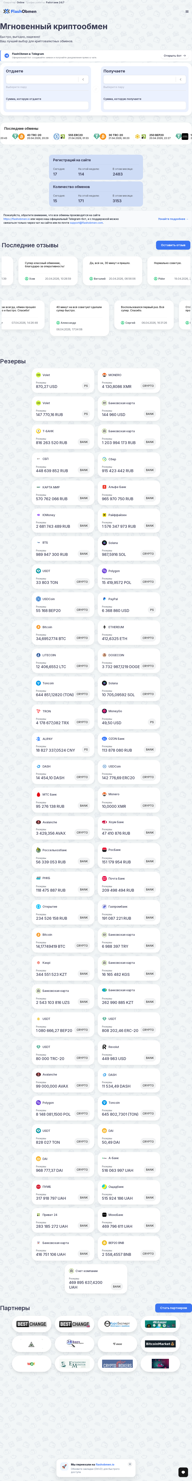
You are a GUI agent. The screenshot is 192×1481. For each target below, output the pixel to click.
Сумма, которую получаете (122, 99)
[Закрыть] (130, 1464)
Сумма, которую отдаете (23, 99)
